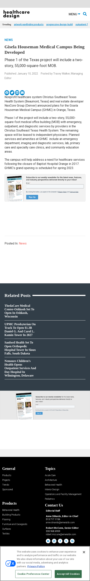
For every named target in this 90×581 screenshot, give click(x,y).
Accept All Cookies (68, 574)
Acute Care (50, 475)
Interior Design (52, 489)
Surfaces (6, 529)
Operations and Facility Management (63, 494)
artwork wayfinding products (29, 24)
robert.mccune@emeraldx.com (61, 534)
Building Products (11, 515)
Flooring (6, 519)
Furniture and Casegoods (14, 524)
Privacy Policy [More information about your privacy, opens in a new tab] (36, 566)
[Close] (84, 552)
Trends (5, 485)
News (9, 40)
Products (6, 475)
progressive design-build (59, 24)
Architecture (51, 480)
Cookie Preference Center (33, 574)
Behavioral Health (53, 485)
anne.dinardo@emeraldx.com (60, 522)
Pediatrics (50, 499)
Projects (6, 480)
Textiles (6, 534)
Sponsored (7, 489)
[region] (45, 563)
